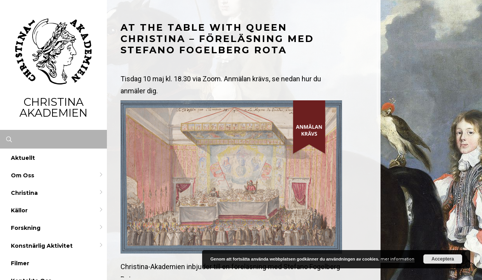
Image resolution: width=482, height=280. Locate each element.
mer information (397, 259)
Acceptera (442, 259)
